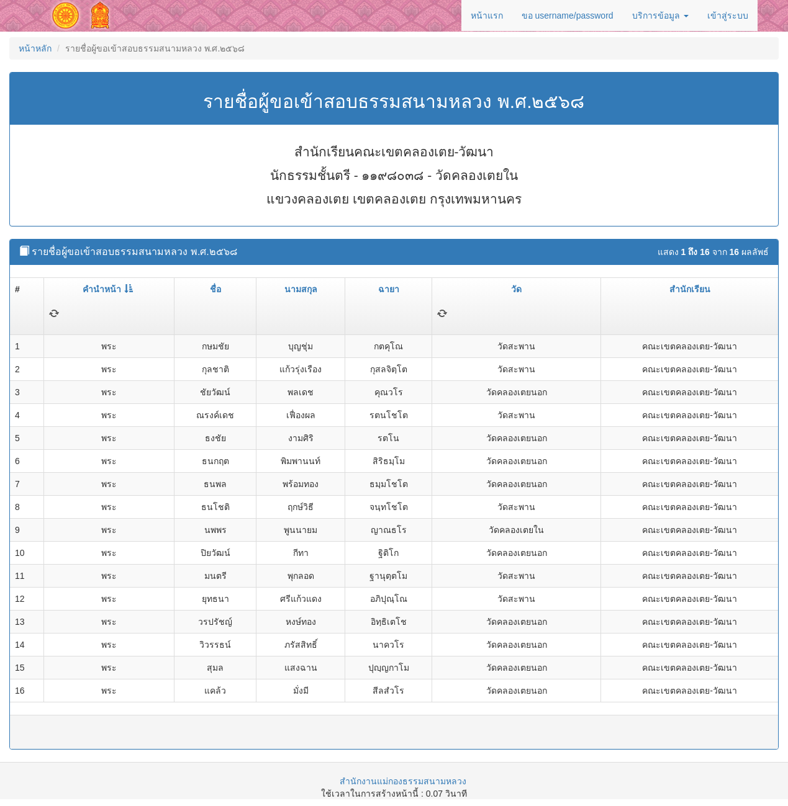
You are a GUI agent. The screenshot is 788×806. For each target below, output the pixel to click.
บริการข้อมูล (660, 15)
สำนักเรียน (689, 289)
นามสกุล (300, 289)
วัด (516, 289)
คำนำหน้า (108, 289)
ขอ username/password (568, 15)
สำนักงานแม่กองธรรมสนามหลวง (403, 781)
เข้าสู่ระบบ (727, 15)
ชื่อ (215, 289)
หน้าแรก (487, 15)
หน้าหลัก (35, 48)
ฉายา (388, 289)
